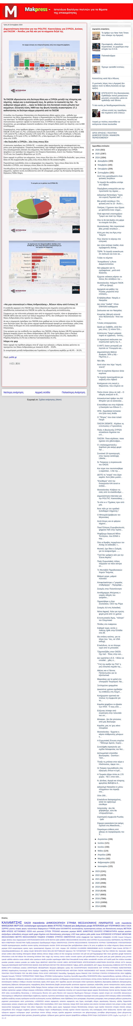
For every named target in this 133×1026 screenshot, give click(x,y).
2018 (97, 891)
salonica (16, 959)
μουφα (89, 926)
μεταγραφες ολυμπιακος (86, 998)
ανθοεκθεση (16, 934)
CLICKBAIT (108, 948)
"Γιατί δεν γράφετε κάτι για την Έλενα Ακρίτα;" (110, 556)
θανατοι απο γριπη (50, 993)
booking (19, 954)
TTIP (89, 951)
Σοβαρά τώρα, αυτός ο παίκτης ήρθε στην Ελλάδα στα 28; (109, 630)
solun (31, 959)
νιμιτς (31, 948)
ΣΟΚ (90, 973)
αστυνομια (64, 945)
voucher (100, 959)
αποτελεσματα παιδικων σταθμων (14, 982)
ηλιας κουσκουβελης (13, 993)
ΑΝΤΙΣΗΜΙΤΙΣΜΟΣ (75, 962)
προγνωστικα (6, 1007)
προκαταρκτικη (90, 929)
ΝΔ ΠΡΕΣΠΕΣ (126, 940)
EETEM (126, 948)
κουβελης (11, 998)
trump (81, 959)
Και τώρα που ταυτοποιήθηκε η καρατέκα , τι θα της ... (110, 469)
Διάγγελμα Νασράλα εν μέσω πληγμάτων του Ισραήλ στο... (110, 789)
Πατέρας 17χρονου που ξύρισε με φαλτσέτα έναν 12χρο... (110, 208)
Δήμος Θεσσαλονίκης (105, 965)
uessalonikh (93, 959)
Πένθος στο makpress (107, 624)
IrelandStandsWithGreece (11, 951)
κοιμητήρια (87, 996)
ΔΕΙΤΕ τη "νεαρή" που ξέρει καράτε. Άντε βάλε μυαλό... (109, 476)
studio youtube (46, 959)
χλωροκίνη (36, 1015)
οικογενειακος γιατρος (9, 1004)
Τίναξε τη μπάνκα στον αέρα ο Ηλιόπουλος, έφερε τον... (110, 763)
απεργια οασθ (27, 934)
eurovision (76, 954)
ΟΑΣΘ (27, 922)
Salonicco (69, 951)
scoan (21, 959)
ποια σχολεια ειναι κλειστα (89, 1004)
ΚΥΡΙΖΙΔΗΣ (117, 934)
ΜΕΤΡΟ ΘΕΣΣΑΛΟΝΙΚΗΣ (26, 937)
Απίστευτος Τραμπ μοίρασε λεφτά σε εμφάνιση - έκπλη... (110, 334)
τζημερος (48, 948)
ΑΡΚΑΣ (117, 962)
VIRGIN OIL (113, 951)
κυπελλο (33, 998)
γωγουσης (26, 987)
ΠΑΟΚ (128, 926)
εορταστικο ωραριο (14, 990)
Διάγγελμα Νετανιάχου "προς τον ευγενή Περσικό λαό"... (110, 196)
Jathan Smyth (29, 951)
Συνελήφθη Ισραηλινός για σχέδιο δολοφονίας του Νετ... (110, 748)
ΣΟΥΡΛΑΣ (96, 973)
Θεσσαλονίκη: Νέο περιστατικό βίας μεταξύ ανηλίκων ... (110, 227)
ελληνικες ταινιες (108, 987)
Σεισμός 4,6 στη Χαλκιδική (108, 608)
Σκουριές (12, 976)
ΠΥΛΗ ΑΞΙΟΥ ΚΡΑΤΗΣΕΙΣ (48, 973)
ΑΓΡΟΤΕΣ (58, 926)
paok (101, 956)
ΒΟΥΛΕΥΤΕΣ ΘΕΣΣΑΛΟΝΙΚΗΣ (61, 965)
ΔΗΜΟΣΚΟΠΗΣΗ (55, 922)
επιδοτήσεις (39, 990)
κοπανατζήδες (126, 996)
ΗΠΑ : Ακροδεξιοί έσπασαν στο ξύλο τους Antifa (109, 412)
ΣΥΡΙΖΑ (48, 931)
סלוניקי (110, 1015)
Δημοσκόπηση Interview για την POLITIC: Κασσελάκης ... (110, 497)
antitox (9, 954)
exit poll (83, 954)
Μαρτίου (102, 858)
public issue (95, 934)
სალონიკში (122, 1015)
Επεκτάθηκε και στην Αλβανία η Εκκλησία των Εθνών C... (110, 406)
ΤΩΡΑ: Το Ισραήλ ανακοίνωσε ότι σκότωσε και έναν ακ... (110, 252)
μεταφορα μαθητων (115, 998)
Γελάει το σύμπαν (105, 258)
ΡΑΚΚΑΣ (84, 973)
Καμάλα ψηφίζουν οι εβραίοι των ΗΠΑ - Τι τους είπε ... (109, 705)
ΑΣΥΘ (47, 940)
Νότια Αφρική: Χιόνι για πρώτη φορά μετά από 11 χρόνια (110, 612)
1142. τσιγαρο (61, 948)
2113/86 (114, 937)
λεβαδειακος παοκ (58, 998)
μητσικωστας (126, 998)
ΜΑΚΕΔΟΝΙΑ (8, 926)
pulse (58, 929)
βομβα (57, 984)
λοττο (75, 998)
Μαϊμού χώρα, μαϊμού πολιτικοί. (106, 577)
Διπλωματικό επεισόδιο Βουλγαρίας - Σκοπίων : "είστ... (108, 755)
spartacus (37, 959)
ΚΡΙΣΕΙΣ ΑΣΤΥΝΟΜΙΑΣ (16, 931)
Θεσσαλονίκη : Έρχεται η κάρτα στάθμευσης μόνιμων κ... (110, 734)
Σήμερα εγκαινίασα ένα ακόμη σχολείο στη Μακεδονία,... (110, 824)
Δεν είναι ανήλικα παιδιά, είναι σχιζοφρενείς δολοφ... (110, 246)
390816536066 (92, 948)
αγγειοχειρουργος (14, 945)
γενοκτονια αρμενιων (79, 984)
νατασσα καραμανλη (67, 1001)
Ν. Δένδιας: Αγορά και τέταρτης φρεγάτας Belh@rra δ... (110, 782)
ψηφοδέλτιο (76, 1015)
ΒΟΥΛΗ (52, 940)
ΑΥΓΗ (123, 962)
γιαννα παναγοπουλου (112, 984)
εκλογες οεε (101, 929)
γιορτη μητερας (126, 984)
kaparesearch (22, 940)
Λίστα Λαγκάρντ (33, 970)
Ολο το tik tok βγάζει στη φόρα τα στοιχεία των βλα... (110, 221)
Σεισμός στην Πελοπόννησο (109, 589)
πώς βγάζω (48, 1007)
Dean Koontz (117, 948)
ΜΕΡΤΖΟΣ (19, 926)
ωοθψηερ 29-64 (86, 1015)
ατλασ (83, 982)
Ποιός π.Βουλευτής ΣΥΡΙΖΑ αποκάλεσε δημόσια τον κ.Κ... (109, 432)
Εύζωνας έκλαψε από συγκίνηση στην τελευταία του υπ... (109, 713)
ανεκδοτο (24, 945)
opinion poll (81, 956)
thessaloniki (74, 959)
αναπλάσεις (41, 979)
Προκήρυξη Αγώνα (74, 973)
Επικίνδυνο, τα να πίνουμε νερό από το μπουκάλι (108, 646)
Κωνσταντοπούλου (104, 940)
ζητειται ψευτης (114, 990)
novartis (73, 956)
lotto (43, 956)
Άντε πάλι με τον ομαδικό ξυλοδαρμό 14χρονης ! (108, 510)
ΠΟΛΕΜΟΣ (127, 970)
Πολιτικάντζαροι (108, 56)
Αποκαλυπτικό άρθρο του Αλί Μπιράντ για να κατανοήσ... (110, 399)
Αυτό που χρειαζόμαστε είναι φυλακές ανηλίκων (109, 177)
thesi (68, 959)
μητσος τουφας (15, 929)
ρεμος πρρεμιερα (64, 1007)
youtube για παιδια (28, 962)
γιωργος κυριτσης (8, 987)
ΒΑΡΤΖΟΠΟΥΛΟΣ (25, 965)
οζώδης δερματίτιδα (124, 1001)
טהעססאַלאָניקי (102, 1015)
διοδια (33, 987)
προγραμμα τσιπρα (19, 1007)
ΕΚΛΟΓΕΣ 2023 (85, 940)
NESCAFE (38, 951)
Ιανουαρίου (103, 866)
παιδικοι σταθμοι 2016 (36, 1004)
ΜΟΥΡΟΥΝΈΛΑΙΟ (62, 970)
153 (67, 948)
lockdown (38, 956)
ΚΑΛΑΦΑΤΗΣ (66, 929)
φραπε (13, 1015)
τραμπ (28, 1012)
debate (33, 954)
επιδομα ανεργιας (28, 990)
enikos (56, 954)
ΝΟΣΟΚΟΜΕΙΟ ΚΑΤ (91, 970)
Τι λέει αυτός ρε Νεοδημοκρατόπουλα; (109, 105)
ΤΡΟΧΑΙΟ (56, 931)
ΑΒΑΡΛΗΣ (44, 962)
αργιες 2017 (55, 982)
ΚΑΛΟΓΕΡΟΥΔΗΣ (80, 968)
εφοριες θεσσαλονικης (101, 990)
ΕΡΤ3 (10, 968)
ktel (16, 956)
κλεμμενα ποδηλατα (76, 996)
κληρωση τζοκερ (118, 945)
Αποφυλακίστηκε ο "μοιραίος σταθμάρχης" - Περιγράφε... (110, 583)
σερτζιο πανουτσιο (105, 1007)
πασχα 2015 (74, 1004)
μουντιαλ (40, 931)
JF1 (22, 951)
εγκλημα (51, 987)
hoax (77, 934)
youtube (4, 962)
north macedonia (123, 923)
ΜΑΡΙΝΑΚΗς (116, 940)
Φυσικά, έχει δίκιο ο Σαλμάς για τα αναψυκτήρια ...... (109, 550)
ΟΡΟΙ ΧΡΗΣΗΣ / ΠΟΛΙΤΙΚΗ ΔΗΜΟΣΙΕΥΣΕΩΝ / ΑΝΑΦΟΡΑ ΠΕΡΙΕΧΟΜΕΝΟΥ (105, 135)
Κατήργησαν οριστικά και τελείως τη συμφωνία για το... (108, 698)
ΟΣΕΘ (29, 931)
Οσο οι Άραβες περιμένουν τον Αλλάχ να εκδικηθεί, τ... (110, 543)
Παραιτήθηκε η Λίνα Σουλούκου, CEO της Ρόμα (110, 602)
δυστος (44, 987)
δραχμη (38, 987)
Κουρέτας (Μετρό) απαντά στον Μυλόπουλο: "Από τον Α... (110, 316)
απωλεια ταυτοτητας (33, 982)
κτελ (34, 931)
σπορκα (116, 1007)
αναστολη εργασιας (52, 979)
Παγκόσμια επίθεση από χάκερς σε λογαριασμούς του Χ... (110, 831)
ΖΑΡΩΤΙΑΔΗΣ (32, 968)
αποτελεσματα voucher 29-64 (49, 945)
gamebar (115, 954)
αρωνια (69, 982)
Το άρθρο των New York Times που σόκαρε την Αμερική (115, 34)
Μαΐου (101, 851)
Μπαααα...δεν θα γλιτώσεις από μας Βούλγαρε (109, 720)
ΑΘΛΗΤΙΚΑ (52, 962)
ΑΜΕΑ (65, 962)
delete (50, 926)
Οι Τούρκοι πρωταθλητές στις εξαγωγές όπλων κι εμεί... (110, 769)
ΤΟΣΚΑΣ (18, 976)
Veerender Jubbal (125, 951)
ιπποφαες (94, 993)
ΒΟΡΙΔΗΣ (46, 965)
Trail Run (105, 951)
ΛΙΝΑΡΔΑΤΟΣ (106, 922)
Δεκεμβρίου (103, 161)
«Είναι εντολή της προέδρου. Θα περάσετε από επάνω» (114, 111)
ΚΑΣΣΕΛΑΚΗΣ (93, 968)
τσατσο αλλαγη (45, 1012)
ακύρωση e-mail (30, 979)
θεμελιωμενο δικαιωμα (83, 993)
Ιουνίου (101, 847)
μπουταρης (66, 934)
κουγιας (18, 998)
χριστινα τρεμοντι (65, 1015)
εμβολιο (117, 987)
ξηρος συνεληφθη (85, 1001)
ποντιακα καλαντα (105, 1004)
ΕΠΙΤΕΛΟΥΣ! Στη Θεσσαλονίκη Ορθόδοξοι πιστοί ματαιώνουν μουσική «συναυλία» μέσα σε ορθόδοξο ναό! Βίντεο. (115, 96)
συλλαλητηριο (30, 926)
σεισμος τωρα (93, 1007)
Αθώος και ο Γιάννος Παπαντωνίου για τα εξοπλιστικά (106, 672)
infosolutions (6, 956)
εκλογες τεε (69, 987)
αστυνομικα (77, 982)
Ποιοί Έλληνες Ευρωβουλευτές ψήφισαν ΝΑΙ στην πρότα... (110, 528)
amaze (4, 954)
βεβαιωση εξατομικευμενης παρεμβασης (26, 984)
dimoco (45, 954)
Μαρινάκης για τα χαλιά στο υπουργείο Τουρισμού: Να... (110, 680)
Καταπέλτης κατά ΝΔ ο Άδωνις (105, 78)
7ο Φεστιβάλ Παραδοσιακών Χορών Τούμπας (109, 571)
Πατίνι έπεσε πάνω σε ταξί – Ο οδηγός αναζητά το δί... (110, 393)
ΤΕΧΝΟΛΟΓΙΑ (93, 943)
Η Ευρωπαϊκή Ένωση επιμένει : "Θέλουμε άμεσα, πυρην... (110, 741)
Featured (67, 926)
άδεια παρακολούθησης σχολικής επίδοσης (113, 976)
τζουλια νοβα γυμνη (124, 1010)
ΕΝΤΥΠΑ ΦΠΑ (126, 965)
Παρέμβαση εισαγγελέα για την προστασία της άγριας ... (110, 190)
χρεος (57, 1015)
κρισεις (25, 948)
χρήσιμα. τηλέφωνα (47, 1015)
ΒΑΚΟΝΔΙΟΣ (14, 965)
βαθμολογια (81, 926)
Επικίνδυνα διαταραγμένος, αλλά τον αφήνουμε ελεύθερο (109, 801)
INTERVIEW (98, 926)
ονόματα (21, 1004)
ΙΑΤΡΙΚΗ (94, 940)
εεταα (56, 987)
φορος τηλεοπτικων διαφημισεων (35, 929)
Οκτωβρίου (103, 169)
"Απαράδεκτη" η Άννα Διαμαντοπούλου (106, 263)
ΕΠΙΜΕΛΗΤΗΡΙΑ (110, 931)
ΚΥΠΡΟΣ (106, 968)
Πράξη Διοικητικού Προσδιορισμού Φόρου (41, 943)
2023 (97, 871)
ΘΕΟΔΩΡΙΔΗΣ (43, 968)
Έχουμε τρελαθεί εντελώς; (113, 67)
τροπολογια (35, 1012)
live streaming (29, 956)
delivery (40, 954)
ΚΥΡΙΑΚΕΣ (114, 968)
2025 (97, 154)
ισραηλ (101, 993)
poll (106, 926)
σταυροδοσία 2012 (8, 1010)
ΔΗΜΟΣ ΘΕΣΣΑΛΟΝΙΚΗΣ (69, 940)
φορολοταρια (6, 1015)
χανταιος (29, 1015)
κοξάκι (118, 996)
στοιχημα (19, 1010)
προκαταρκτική (39, 948)
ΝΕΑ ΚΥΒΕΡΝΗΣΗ (8, 943)
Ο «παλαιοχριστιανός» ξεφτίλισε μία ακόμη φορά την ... (109, 447)
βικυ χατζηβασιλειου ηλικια (77, 945)
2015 (97, 902)
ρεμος (55, 1007)
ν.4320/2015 (39, 1001)
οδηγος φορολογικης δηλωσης (104, 1001)
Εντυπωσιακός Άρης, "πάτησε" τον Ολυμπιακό (110, 619)
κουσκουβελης (77, 929)
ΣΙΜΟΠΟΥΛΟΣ (62, 943)
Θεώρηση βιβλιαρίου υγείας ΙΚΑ (61, 968)
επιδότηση (47, 990)
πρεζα (129, 1004)
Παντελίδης (62, 973)
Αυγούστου (103, 839)
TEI (74, 951)
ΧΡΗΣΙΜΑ (48, 976)
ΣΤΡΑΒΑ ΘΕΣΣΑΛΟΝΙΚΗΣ (82, 922)
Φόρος (41, 976)
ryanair (4, 959)
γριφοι (36, 934)
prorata (128, 956)
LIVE (73, 934)
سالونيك (115, 1015)
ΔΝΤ (95, 965)
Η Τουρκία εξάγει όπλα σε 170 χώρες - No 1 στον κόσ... (110, 775)
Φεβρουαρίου (104, 862)
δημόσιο (42, 934)
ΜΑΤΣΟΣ (52, 970)
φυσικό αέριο (20, 1015)
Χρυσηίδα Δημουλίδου (79, 976)
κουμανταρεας (17, 948)
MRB (4, 931)
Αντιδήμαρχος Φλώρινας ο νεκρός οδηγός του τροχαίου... (108, 595)
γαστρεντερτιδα (65, 984)
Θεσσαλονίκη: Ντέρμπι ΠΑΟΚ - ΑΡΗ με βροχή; (110, 284)
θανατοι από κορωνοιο (65, 993)
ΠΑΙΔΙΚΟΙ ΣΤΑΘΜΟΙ (45, 937)
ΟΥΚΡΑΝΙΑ (110, 970)
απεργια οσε (114, 979)
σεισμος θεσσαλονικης (79, 1007)
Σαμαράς (5, 976)
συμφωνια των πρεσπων (91, 937)
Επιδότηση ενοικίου (19, 968)
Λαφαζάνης (44, 970)
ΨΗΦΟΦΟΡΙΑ (92, 976)
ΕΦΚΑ (123, 926)
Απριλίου (102, 855)
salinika (9, 959)
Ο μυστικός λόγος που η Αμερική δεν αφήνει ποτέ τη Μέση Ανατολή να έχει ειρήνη (108, 85)
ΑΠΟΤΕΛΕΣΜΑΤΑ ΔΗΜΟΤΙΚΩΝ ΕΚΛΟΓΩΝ (98, 962)
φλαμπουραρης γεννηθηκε (95, 1012)
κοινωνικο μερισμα (68, 931)
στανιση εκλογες (125, 1007)
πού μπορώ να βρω (119, 1004)
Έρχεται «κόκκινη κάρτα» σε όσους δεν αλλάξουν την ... (109, 278)
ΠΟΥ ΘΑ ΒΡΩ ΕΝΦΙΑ (30, 973)
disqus (51, 954)
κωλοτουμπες (41, 998)
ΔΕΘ (57, 940)
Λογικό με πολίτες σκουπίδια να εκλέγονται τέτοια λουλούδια (106, 123)
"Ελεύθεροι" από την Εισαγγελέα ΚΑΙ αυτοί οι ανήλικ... (108, 483)
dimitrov (9, 940)
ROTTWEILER (60, 951)
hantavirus (127, 954)
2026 (97, 150)
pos (73, 926)
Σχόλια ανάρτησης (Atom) (50, 400)
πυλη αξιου (31, 1007)
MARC (79, 931)
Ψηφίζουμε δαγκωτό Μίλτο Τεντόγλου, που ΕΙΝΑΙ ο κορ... (108, 536)
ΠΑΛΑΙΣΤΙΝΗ (20, 943)
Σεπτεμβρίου (104, 173)
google (121, 954)
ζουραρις (123, 990)
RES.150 (51, 951)
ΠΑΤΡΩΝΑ (118, 970)
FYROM (52, 929)
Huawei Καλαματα (124, 937)
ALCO (101, 948)
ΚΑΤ (100, 968)
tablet (64, 959)
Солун (94, 1015)
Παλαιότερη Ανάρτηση (73, 392)
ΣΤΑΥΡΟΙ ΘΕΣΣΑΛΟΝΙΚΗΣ (77, 943)
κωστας (48, 998)
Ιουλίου (101, 843)
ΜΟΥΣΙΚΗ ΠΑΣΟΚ (77, 970)
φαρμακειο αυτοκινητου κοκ (75, 1012)
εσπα (78, 937)
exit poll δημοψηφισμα (95, 954)
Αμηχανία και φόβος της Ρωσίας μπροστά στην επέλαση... (108, 291)
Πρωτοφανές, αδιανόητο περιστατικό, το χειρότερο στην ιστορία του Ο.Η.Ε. (115, 46)
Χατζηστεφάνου (57, 976)
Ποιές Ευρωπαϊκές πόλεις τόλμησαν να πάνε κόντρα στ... (109, 563)
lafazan (20, 956)
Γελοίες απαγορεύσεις (106, 323)
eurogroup (68, 954)
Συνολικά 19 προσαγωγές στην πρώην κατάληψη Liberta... (108, 455)
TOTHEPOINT (81, 951)
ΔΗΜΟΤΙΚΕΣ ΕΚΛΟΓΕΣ (93, 931)
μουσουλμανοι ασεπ (16, 1001)
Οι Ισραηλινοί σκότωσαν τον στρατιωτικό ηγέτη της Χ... (109, 340)
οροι (25, 1004)
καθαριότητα (18, 996)
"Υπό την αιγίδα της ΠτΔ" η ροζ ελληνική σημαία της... (109, 665)
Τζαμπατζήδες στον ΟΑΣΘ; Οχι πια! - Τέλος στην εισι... (110, 653)
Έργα (38, 962)
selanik (26, 959)
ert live (61, 954)
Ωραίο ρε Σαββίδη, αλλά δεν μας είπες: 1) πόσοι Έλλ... (109, 328)
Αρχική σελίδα (42, 392)
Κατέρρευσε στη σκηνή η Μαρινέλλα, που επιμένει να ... (110, 385)
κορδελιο (5, 998)
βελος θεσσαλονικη (48, 984)
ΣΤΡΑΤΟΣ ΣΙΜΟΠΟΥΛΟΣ (65, 937)
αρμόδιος (63, 982)
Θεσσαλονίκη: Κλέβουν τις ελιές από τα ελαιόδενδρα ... (110, 491)
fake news (107, 954)
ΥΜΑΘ (36, 976)
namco (62, 956)
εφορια (89, 990)
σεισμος (120, 929)
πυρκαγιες (39, 1007)
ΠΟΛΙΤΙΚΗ (5, 973)
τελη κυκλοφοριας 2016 (98, 1010)
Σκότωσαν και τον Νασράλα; (109, 310)
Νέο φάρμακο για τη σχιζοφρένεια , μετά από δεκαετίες (108, 270)
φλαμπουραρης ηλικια (114, 1012)
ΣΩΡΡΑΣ (5, 929)
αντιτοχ (93, 979)
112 (53, 948)
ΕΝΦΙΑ (4, 968)
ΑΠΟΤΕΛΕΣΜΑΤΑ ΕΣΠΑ (36, 940)
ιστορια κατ (109, 993)
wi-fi (105, 959)
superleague (57, 959)
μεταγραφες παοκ (101, 998)
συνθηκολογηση (56, 1010)
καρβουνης (37, 996)
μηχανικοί (5, 1001)
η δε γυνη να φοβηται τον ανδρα (100, 945)
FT (130, 948)
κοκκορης (112, 996)
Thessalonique (96, 951)
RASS (45, 951)
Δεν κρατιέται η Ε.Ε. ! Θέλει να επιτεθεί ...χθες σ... (110, 659)
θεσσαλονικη (111, 929)
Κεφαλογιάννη (14, 970)
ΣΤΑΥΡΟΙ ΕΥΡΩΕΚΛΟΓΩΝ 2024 (112, 973)
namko (67, 956)
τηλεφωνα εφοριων (9, 1012)
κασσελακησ (60, 996)
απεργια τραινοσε (125, 979)
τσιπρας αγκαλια (58, 1012)
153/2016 (73, 948)
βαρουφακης (107, 982)
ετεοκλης (69, 990)
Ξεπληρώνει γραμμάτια (107, 685)
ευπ (74, 990)
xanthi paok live (112, 959)
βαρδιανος (98, 982)
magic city (49, 956)
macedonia (39, 922)
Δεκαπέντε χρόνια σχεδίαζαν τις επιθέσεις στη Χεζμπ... (109, 690)
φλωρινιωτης (126, 1012)
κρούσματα (25, 998)
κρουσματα (42, 926)
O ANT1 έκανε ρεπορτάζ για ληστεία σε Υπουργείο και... (110, 347)
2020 (97, 883)
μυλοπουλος (29, 1001)
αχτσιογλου (90, 982)
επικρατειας (61, 990)
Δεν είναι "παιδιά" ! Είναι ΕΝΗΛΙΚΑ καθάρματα (108, 305)
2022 (97, 875)
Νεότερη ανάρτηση (13, 392)
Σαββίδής (128, 973)
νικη (77, 1001)
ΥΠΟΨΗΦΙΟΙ (114, 926)
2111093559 (81, 948)
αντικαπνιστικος (74, 979)
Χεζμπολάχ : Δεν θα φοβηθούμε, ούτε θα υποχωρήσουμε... (107, 810)
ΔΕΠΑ (81, 965)
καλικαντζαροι (28, 996)
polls (88, 934)
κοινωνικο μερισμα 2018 (100, 996)
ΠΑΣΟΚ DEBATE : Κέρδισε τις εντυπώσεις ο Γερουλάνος (110, 424)
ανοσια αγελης (33, 945)
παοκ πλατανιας (64, 1004)
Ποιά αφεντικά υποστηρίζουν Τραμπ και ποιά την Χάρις (109, 215)
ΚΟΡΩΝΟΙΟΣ (106, 934)
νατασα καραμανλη (52, 1001)
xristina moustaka (125, 959)
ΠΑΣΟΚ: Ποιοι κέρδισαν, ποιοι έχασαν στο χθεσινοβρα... (110, 439)
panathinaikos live (92, 956)
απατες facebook (103, 979)
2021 (97, 879)
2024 (97, 157)
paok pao (107, 956)
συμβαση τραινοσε (30, 1010)
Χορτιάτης (67, 976)
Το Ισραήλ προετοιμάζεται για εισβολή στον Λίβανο (110, 378)
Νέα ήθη (101, 361)
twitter (86, 959)
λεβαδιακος (69, 998)
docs (14, 940)
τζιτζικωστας (112, 1010)
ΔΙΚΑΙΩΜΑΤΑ (88, 965)
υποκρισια (107, 937)
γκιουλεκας (19, 987)
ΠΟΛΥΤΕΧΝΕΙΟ (15, 973)
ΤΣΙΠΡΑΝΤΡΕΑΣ (28, 976)
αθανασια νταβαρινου (16, 979)
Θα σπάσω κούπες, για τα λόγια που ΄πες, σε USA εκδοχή (108, 639)
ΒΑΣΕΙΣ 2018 (37, 965)
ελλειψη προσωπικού (81, 987)
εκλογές (61, 987)
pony (124, 956)
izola (13, 956)
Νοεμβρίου (103, 165)
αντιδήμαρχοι (64, 979)
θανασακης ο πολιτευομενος (31, 993)
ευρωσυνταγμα (81, 990)
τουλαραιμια (20, 1012)
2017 (97, 894)
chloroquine (27, 954)
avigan (4, 940)
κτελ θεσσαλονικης (53, 934)
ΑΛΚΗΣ (60, 962)
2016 (97, 898)
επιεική (54, 990)
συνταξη (65, 1010)
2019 (97, 887)
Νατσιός (102, 970)
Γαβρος (75, 965)
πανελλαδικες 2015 (51, 1004)
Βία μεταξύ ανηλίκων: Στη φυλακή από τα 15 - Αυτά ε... (110, 202)
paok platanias (116, 956)
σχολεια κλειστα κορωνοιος (79, 1010)
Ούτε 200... (102, 795)
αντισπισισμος (86, 979)
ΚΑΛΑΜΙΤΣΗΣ (12, 922)
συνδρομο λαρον (43, 1010)
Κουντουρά (23, 970)
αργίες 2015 (45, 982)
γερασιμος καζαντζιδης (95, 984)
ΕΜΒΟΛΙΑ (116, 965)
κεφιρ (66, 996)
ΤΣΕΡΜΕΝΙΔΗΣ (111, 943)
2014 (97, 906)
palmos (83, 934)
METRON (127, 929)
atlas (14, 954)
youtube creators (14, 962)
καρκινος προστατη (48, 996)
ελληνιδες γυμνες (96, 987)
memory (56, 956)
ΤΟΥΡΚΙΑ (102, 943)
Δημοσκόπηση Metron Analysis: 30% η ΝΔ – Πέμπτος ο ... (107, 354)
